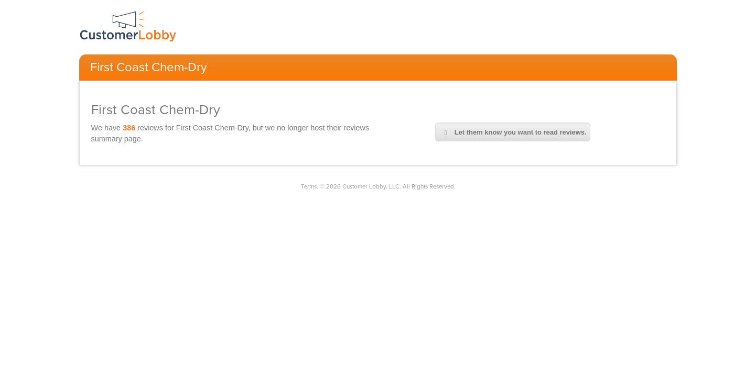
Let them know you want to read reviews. (512, 132)
